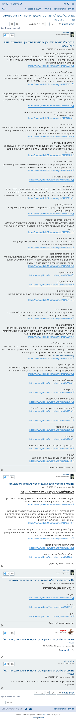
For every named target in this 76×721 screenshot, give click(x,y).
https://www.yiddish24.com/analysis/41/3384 (50, 383)
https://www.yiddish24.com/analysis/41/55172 (50, 84)
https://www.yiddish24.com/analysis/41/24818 (50, 374)
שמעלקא (63, 630)
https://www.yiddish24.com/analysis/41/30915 (50, 213)
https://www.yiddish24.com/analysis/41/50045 (50, 136)
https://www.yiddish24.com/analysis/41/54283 (50, 118)
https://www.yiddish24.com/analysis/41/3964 (50, 275)
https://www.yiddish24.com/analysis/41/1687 (50, 420)
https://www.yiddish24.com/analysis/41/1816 (50, 597)
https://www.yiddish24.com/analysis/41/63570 (50, 523)
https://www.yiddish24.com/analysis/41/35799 (50, 198)
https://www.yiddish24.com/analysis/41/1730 (50, 448)
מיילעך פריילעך (69, 661)
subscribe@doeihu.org (63, 355)
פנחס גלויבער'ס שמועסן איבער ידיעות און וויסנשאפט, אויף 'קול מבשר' (38, 17)
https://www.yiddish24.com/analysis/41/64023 (50, 538)
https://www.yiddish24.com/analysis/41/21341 (50, 232)
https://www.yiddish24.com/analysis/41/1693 (50, 430)
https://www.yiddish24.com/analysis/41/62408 (50, 504)
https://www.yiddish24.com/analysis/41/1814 (50, 607)
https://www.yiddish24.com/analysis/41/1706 (50, 439)
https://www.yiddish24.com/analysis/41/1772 (50, 461)
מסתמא (66, 33)
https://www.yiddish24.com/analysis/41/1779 (50, 411)
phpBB (45, 715)
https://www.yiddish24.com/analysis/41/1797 (50, 402)
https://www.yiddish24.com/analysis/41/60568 (50, 337)
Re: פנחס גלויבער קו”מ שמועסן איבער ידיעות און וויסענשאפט (41, 484)
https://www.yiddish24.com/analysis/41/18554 (50, 247)
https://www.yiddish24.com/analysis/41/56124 (50, 358)
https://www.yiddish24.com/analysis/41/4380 (50, 284)
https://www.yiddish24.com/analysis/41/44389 (50, 155)
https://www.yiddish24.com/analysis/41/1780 (50, 557)
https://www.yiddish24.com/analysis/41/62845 (50, 318)
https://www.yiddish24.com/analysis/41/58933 (50, 66)
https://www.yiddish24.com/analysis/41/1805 (50, 392)
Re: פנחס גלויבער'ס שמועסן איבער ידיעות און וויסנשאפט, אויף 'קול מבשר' (38, 641)
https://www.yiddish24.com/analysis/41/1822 (50, 179)
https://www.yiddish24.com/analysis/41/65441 (50, 300)
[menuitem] (66, 4)
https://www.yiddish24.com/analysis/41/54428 (50, 105)
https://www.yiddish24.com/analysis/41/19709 (50, 170)
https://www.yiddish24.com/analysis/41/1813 (50, 616)
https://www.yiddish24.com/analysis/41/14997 (50, 266)
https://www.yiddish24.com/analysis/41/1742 (50, 548)
